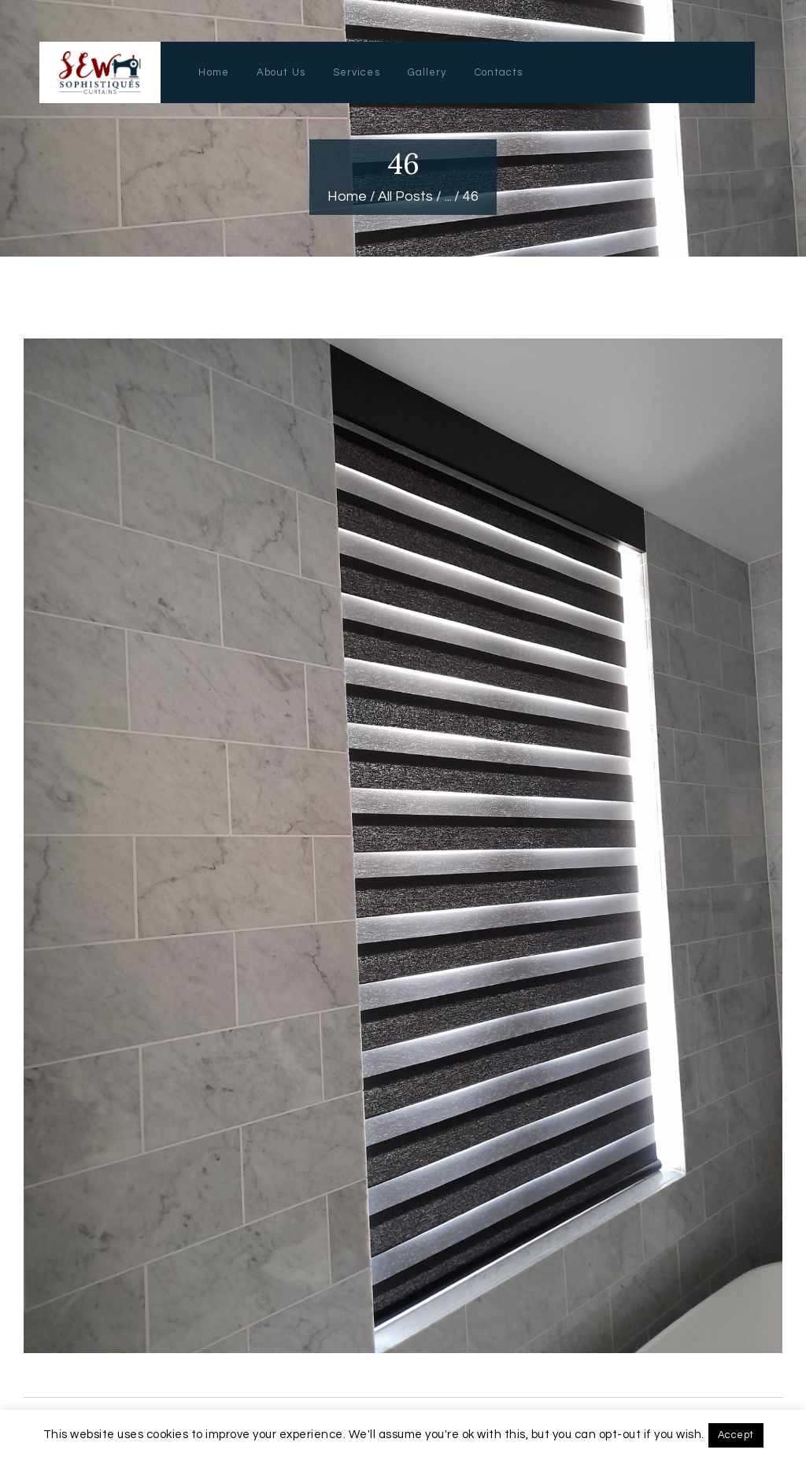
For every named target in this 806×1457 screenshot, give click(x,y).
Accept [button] (736, 1434)
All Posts (405, 196)
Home (347, 196)
